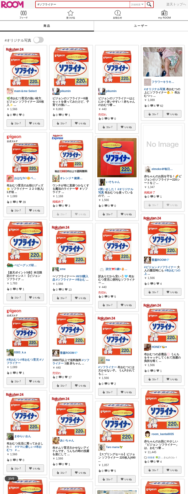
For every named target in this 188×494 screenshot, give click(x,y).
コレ (17, 123)
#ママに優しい (24, 446)
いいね (36, 123)
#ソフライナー (65, 279)
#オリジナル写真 (154, 89)
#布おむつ (13, 359)
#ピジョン (150, 267)
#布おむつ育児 (29, 359)
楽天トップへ (176, 4)
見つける (70, 14)
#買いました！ (107, 189)
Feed (23, 14)
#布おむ (80, 279)
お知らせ (117, 14)
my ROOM (164, 14)
